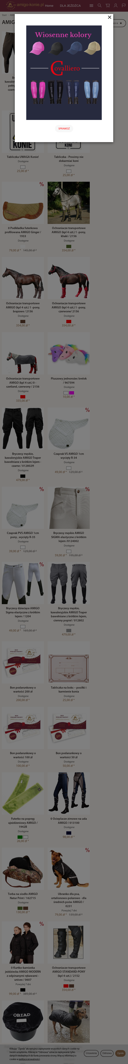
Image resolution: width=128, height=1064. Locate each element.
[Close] (110, 17)
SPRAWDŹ (64, 128)
